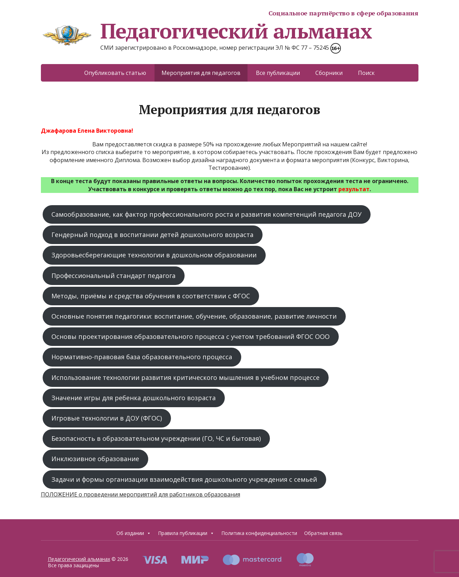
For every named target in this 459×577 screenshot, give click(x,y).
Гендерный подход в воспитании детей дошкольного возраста (152, 234)
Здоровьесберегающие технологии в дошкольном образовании (154, 255)
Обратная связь (323, 533)
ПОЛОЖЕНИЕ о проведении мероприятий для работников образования (140, 494)
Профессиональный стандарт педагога (113, 275)
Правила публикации (186, 533)
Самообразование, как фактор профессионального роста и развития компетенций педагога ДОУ (206, 214)
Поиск (366, 73)
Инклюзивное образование (95, 458)
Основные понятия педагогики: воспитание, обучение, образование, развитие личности (194, 316)
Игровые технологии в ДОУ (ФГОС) (106, 418)
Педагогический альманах (206, 31)
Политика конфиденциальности (259, 533)
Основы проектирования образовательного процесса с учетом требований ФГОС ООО (190, 336)
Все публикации (278, 73)
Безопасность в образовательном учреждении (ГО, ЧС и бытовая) (156, 438)
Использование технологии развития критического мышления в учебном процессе (185, 377)
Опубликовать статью (115, 73)
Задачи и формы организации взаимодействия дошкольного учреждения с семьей (184, 479)
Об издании (133, 533)
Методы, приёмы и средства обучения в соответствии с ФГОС (150, 296)
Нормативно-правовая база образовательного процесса (141, 357)
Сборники (329, 73)
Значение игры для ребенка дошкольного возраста (133, 398)
